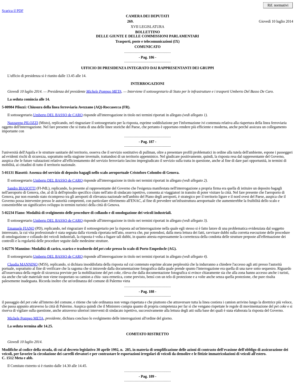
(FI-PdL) (43, 188)
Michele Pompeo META (103, 91)
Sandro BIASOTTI (21, 188)
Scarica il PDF (12, 11)
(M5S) (43, 264)
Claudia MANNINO (22, 264)
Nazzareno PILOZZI (22, 123)
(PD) (38, 228)
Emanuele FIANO (20, 228)
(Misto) (44, 123)
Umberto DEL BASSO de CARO (58, 115)
